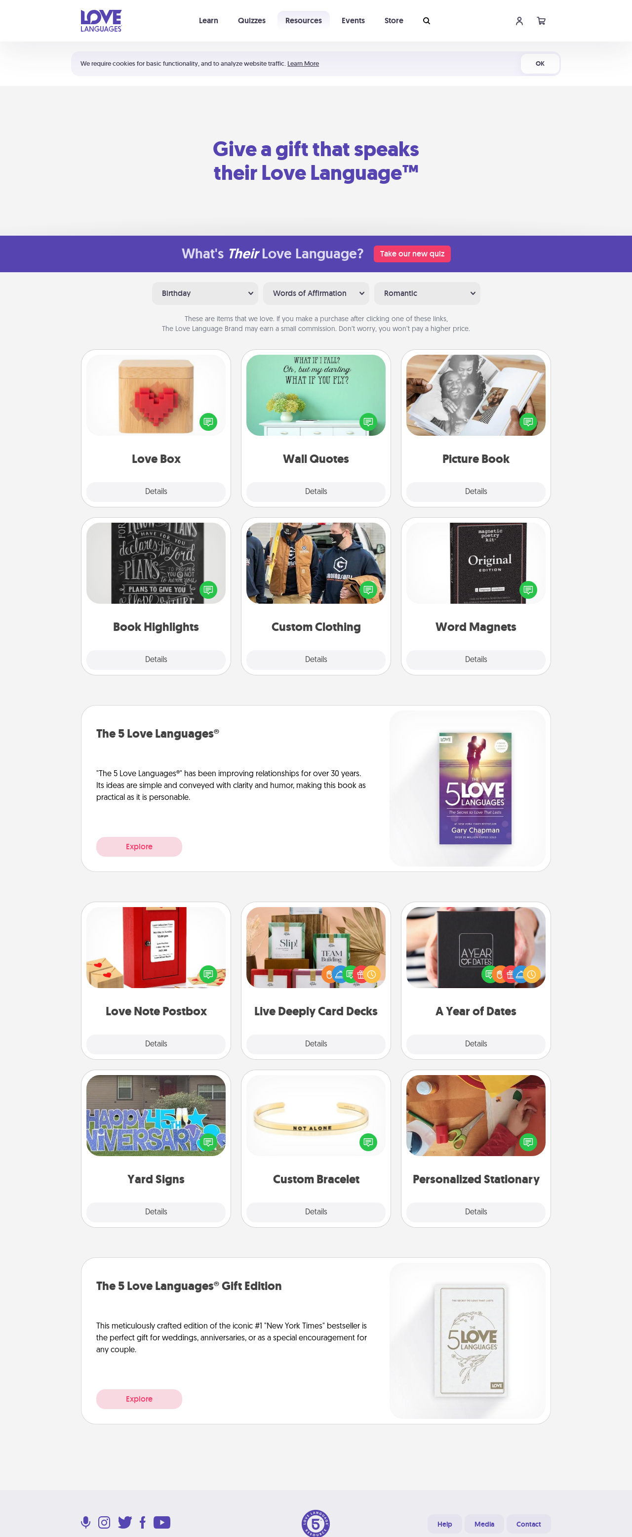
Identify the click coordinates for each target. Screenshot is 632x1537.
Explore (139, 846)
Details (156, 492)
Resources (303, 20)
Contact (528, 1524)
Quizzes (252, 20)
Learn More (303, 63)
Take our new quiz (412, 254)
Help (444, 1524)
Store (394, 20)
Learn (208, 20)
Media (484, 1524)
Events (353, 20)
